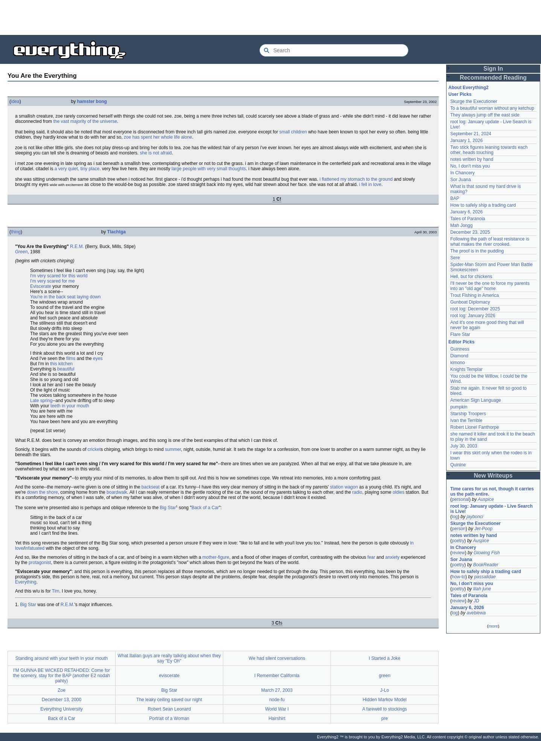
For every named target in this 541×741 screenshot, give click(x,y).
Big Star (168, 507)
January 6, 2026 (466, 212)
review (458, 552)
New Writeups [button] (493, 475)
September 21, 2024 (470, 133)
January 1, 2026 (466, 140)
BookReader (485, 564)
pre (384, 718)
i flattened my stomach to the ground (356, 179)
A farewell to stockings (384, 709)
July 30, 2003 (463, 446)
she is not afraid (156, 153)
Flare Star (460, 334)
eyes (97, 358)
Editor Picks (461, 342)
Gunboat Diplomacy (470, 302)
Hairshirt (276, 718)
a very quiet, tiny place (77, 168)
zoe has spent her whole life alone (158, 137)
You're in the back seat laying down (65, 296)
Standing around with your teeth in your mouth (61, 658)
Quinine (458, 464)
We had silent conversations (277, 658)
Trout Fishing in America (474, 295)
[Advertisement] (271, 17)
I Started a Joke (384, 658)
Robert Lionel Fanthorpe (474, 427)
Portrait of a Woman (169, 718)
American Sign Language (475, 400)
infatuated (34, 548)
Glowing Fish (487, 552)
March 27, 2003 (277, 690)
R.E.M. (77, 246)
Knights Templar (466, 369)
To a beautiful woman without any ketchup (492, 108)
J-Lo (384, 690)
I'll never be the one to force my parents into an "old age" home (489, 286)
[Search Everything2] (333, 50)
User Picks (459, 94)
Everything (26, 582)
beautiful (65, 369)
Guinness (459, 349)
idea (15, 101)
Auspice (486, 499)
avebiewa (476, 612)
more (493, 626)
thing (16, 231)
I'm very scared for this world (58, 275)
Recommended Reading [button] (493, 77)
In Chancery (462, 172)
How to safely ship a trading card (483, 205)
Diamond (459, 355)
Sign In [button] (493, 68)
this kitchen (61, 363)
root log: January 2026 (472, 315)
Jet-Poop (483, 528)
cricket (94, 449)
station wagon (344, 487)
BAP (454, 198)
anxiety (392, 557)
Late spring (41, 400)
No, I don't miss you (470, 166)
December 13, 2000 (61, 699)
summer (173, 449)
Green (21, 251)
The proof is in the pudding (477, 251)
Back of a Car (205, 507)
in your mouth (75, 405)
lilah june (482, 588)
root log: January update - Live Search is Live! (491, 509)
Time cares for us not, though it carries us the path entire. (492, 491)
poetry (458, 540)
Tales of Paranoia (467, 218)
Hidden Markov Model (385, 699)
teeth (55, 405)
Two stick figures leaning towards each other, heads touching (488, 150)
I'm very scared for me (52, 281)
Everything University (61, 709)
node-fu (277, 699)
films (71, 358)
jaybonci (474, 516)
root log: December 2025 (475, 309)
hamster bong (92, 101)
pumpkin (458, 407)
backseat (151, 487)
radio (357, 492)
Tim (55, 591)
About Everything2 (468, 87)
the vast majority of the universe (85, 121)
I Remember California (276, 675)
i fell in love (370, 184)
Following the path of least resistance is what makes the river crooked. (489, 241)
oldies (398, 492)
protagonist (40, 562)
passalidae (484, 576)
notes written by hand (471, 159)
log (455, 516)
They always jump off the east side (485, 115)
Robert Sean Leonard (169, 709)
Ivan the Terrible (466, 420)
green (384, 675)
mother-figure (216, 557)
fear (371, 557)
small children (293, 132)
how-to (458, 576)
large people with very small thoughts (209, 168)
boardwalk (117, 492)
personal (460, 499)
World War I (277, 709)
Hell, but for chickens (471, 276)
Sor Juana (460, 179)
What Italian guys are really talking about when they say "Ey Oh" (169, 658)
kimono (457, 362)
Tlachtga (116, 231)
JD (476, 600)
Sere (455, 257)
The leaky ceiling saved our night (169, 699)
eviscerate (169, 675)
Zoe (62, 690)
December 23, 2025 (470, 232)
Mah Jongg (461, 225)
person (459, 528)
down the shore (42, 492)
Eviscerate (40, 286)
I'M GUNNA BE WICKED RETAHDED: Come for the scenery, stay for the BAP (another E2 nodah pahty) (61, 676)
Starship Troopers (468, 413)
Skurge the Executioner (473, 101)
